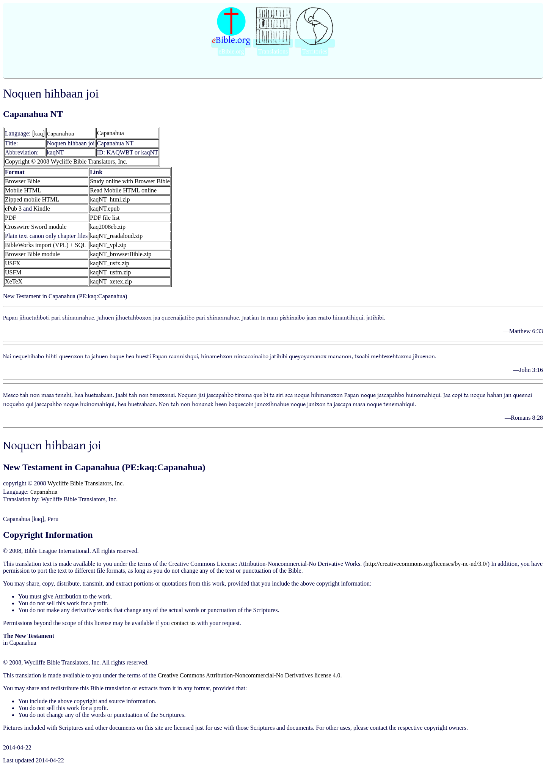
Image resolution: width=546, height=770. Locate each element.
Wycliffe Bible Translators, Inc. (85, 483)
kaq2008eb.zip (108, 227)
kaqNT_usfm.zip (110, 272)
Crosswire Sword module (36, 227)
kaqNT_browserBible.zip (120, 254)
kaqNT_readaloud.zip (116, 236)
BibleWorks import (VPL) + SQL (45, 245)
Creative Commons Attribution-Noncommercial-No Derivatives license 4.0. (250, 675)
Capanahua (60, 133)
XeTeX (13, 281)
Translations (273, 51)
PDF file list (104, 217)
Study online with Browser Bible (130, 181)
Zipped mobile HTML (32, 199)
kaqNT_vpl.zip (108, 245)
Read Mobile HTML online (123, 190)
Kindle (41, 208)
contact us (183, 623)
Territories (314, 51)
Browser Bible (22, 181)
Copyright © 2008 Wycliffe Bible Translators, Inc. (66, 161)
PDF (10, 217)
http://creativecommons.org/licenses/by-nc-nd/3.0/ (427, 564)
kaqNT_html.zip (110, 199)
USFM (13, 272)
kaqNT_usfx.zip (109, 263)
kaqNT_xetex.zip (111, 281)
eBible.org (231, 51)
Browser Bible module (32, 254)
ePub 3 (13, 208)
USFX (12, 263)
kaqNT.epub (104, 208)
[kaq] (38, 133)
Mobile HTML (23, 190)
